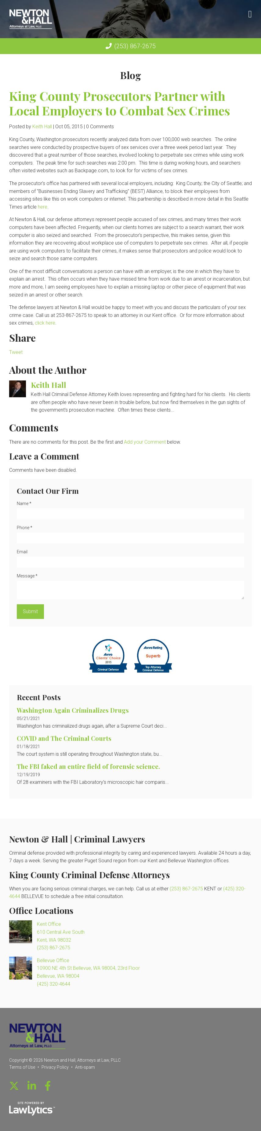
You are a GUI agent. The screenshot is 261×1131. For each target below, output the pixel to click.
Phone (24, 527)
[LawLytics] (32, 1109)
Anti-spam (85, 1067)
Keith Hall (42, 126)
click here (45, 323)
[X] (14, 1086)
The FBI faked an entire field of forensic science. (88, 766)
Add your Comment (145, 442)
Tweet (16, 352)
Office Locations (41, 910)
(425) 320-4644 (53, 984)
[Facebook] (48, 1086)
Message (27, 575)
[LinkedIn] (31, 1086)
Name (24, 503)
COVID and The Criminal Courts (64, 738)
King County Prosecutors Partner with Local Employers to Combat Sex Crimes (119, 103)
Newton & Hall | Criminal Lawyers (77, 839)
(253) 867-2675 (135, 46)
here (42, 207)
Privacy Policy (55, 1067)
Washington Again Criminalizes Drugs (73, 710)
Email (22, 551)
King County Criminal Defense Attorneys (89, 874)
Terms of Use (22, 1067)
